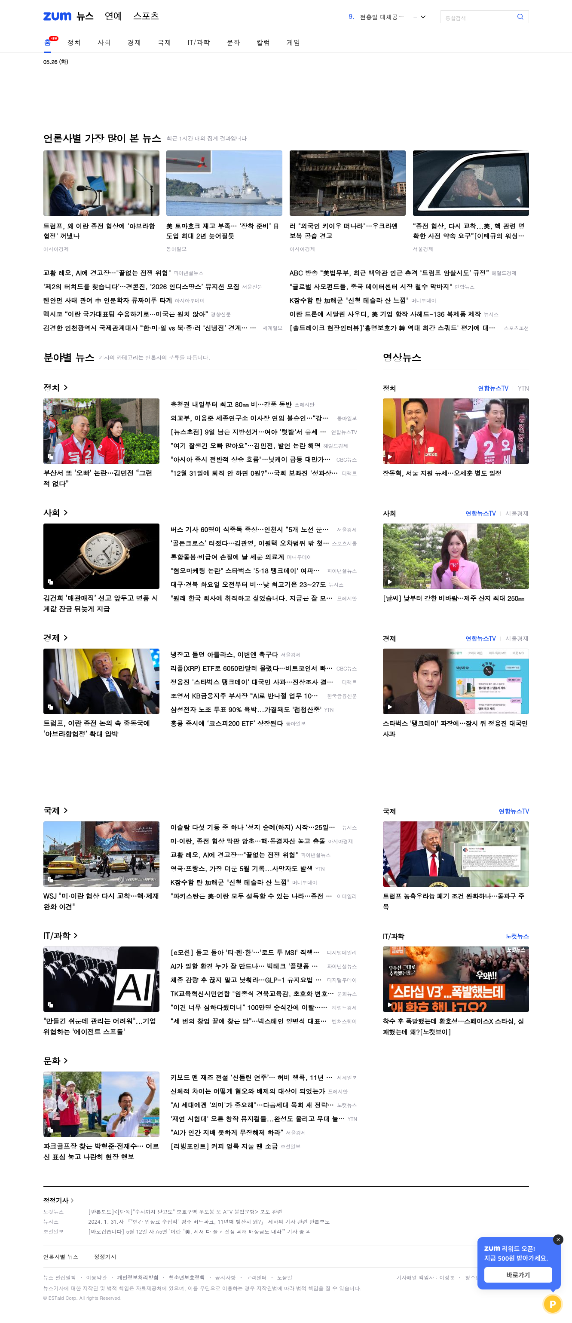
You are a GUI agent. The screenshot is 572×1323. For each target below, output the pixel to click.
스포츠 (146, 16)
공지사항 (225, 1277)
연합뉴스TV (493, 388)
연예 (113, 16)
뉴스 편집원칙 (59, 1277)
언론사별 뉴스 (61, 1257)
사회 (104, 42)
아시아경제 (56, 248)
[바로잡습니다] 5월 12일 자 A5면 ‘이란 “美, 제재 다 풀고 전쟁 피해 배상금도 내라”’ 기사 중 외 (200, 1231)
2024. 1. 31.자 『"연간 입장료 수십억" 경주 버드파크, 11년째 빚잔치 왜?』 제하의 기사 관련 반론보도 (209, 1221)
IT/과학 (199, 42)
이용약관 (96, 1277)
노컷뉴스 (517, 936)
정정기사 (55, 1200)
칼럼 (263, 42)
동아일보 (176, 248)
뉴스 (85, 16)
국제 (164, 42)
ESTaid (56, 1298)
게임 (293, 42)
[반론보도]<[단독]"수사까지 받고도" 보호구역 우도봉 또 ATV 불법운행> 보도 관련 (185, 1211)
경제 (134, 42)
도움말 (285, 1277)
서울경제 (423, 248)
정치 (74, 42)
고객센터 (256, 1277)
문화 (233, 42)
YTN (523, 388)
